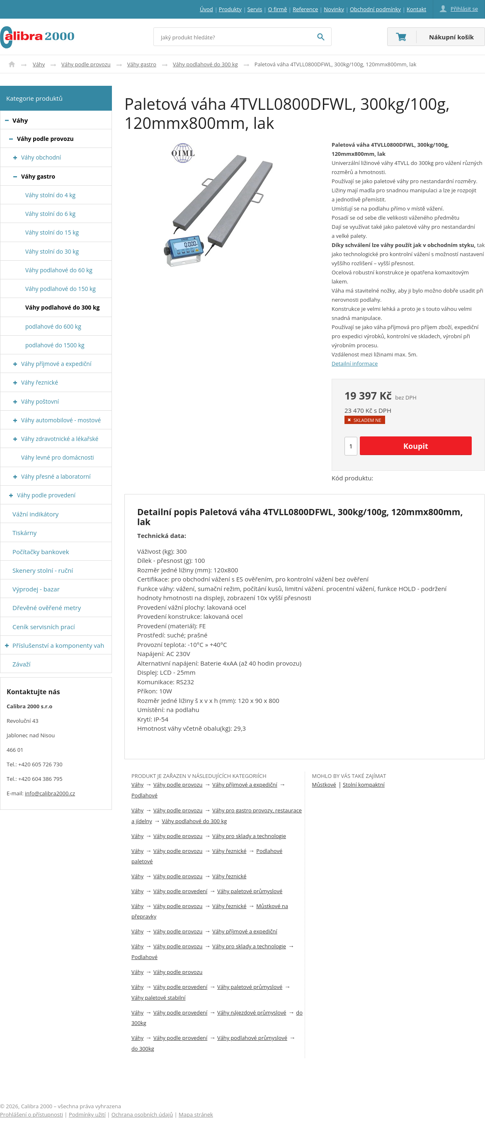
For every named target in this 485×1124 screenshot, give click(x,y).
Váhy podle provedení (180, 891)
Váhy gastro (141, 64)
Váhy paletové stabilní (158, 997)
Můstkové (324, 784)
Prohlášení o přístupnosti (31, 1114)
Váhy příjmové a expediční (244, 784)
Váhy (39, 64)
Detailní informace (355, 363)
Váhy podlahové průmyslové (252, 1038)
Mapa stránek (196, 1114)
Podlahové (144, 795)
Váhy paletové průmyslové (249, 891)
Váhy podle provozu (86, 64)
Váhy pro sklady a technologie (249, 836)
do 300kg (142, 1048)
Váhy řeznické (229, 851)
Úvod (11, 64)
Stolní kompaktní (364, 784)
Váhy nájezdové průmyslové (251, 1012)
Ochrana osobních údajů (142, 1114)
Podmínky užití (87, 1114)
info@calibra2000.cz (50, 793)
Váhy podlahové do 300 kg (205, 64)
